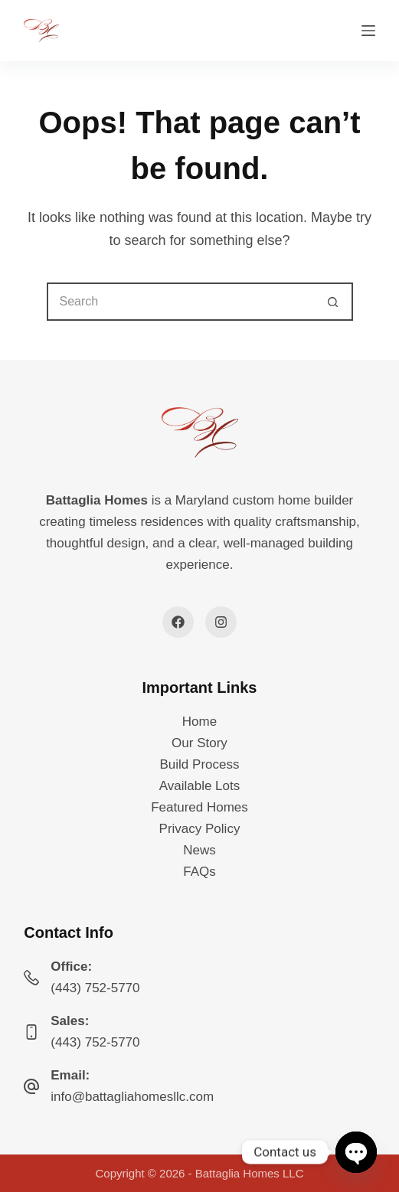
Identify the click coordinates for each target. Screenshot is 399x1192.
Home (199, 721)
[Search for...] (181, 301)
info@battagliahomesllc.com (132, 1096)
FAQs (199, 871)
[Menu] (368, 31)
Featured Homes (199, 807)
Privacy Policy (199, 828)
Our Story (199, 743)
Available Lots (199, 786)
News (199, 850)
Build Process (200, 764)
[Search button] (334, 301)
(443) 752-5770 (95, 988)
